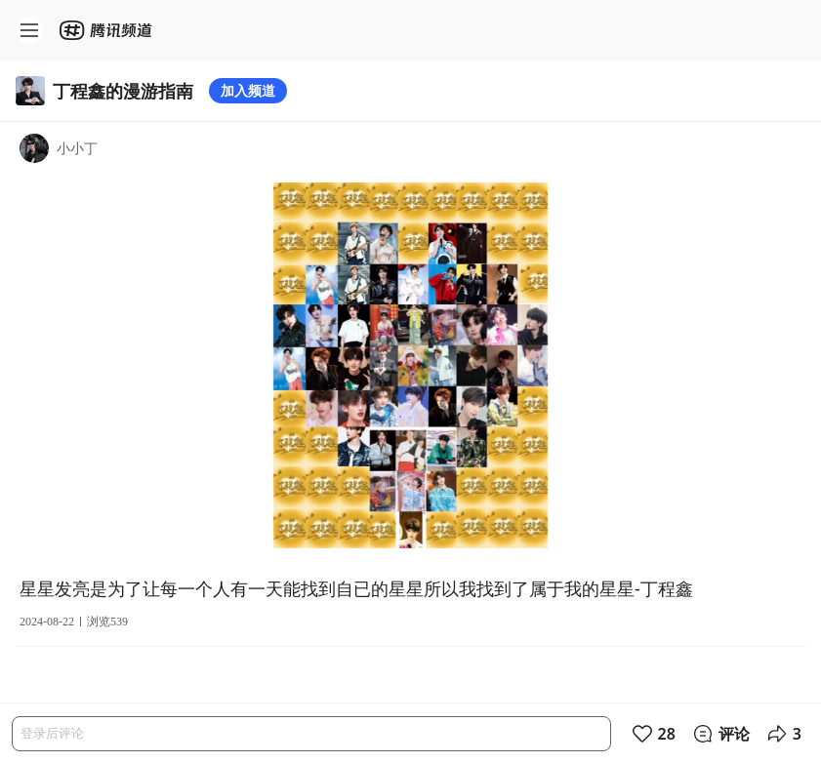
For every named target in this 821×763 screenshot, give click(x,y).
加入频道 (248, 90)
